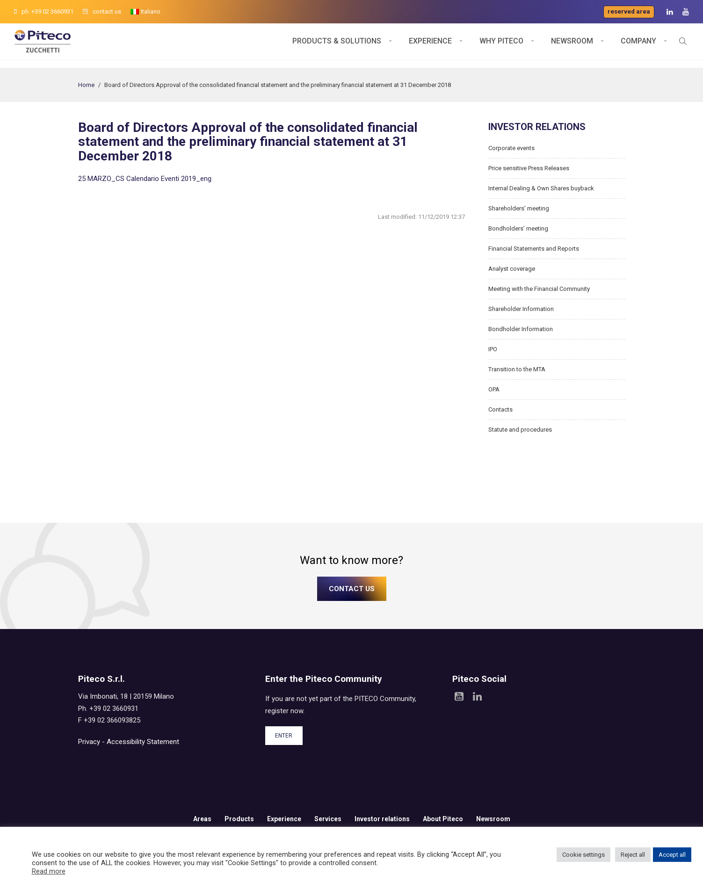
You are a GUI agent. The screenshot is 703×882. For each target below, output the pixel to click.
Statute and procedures (520, 429)
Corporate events (511, 148)
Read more (48, 871)
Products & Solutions (336, 45)
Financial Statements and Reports (533, 248)
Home (86, 84)
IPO (492, 349)
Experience (430, 45)
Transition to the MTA (516, 369)
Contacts (500, 409)
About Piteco (443, 819)
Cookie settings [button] (583, 854)
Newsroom (572, 45)
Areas (202, 819)
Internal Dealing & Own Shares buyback (541, 188)
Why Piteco (501, 45)
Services (327, 819)
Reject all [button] (633, 854)
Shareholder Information (521, 308)
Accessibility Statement (143, 741)
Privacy (89, 741)
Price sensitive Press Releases (528, 168)
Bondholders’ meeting (518, 228)
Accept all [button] (672, 854)
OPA (494, 389)
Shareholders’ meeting (518, 208)
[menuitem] (145, 11)
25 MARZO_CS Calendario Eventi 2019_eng (144, 178)
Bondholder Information (520, 329)
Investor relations (382, 819)
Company (638, 45)
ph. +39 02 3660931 (43, 11)
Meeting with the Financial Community (539, 288)
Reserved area (629, 11)
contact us (102, 11)
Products (239, 819)
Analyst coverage (511, 268)
